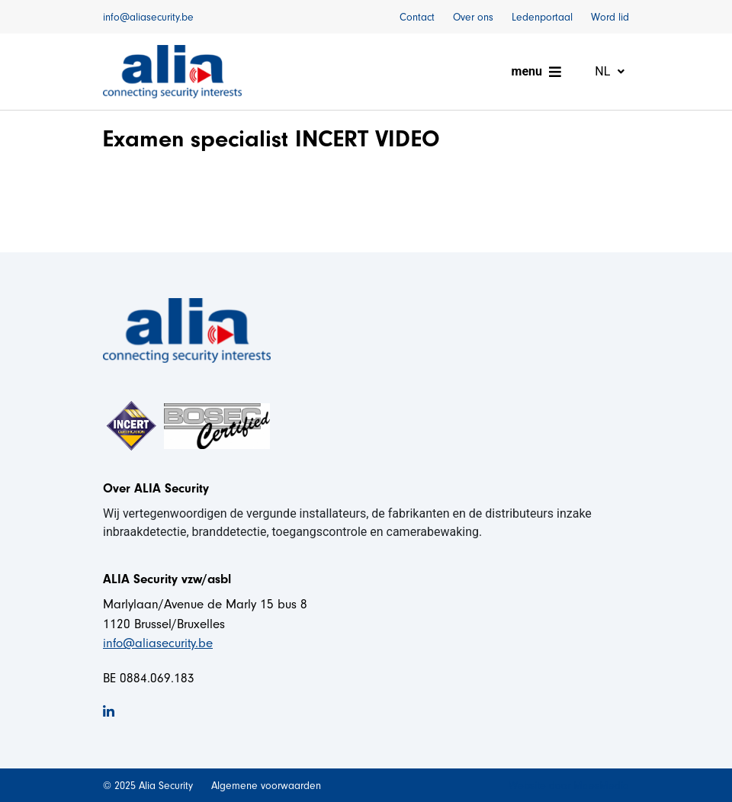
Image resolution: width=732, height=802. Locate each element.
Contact (417, 17)
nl (604, 71)
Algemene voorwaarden (266, 785)
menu (527, 71)
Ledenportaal (542, 17)
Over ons (473, 17)
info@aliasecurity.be (148, 17)
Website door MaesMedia (569, 785)
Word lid (610, 17)
